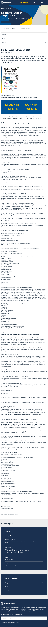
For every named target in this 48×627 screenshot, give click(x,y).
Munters (3, 315)
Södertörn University (6, 273)
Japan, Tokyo (15, 28)
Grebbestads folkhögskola (8, 483)
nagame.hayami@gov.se (7, 508)
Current (22, 28)
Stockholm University (7, 271)
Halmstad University (6, 260)
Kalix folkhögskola (12, 424)
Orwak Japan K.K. (5, 320)
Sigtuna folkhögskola (6, 488)
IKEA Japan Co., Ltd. (6, 245)
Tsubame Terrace (10, 150)
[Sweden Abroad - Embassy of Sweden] (7, 2)
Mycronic (3, 316)
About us (4, 38)
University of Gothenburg (8, 276)
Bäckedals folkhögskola (7, 481)
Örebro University (6, 279)
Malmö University (6, 269)
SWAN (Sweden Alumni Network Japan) (26, 224)
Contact (4, 34)
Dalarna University (6, 258)
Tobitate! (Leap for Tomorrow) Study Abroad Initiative (15, 328)
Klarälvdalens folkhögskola (8, 486)
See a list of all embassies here (9, 622)
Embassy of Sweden (11, 14)
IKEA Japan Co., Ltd (6, 313)
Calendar (28, 28)
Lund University (20, 213)
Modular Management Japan (8, 318)
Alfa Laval (3, 305)
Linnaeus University (6, 266)
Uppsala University (6, 277)
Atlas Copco (4, 307)
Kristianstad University (7, 261)
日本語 (11, 8)
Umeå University (5, 274)
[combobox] (24, 618)
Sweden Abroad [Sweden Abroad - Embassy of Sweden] (24, 2)
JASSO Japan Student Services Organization (12, 326)
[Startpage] (2, 28)
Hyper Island (4, 284)
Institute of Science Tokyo (24, 150)
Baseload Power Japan (7, 310)
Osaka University (40, 358)
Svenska (3, 8)
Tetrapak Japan (5, 321)
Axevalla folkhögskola (7, 480)
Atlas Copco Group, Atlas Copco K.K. (10, 235)
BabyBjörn (4, 308)
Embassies (8, 28)
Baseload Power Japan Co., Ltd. (9, 240)
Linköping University (6, 265)
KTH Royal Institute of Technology (10, 263)
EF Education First (6, 312)
